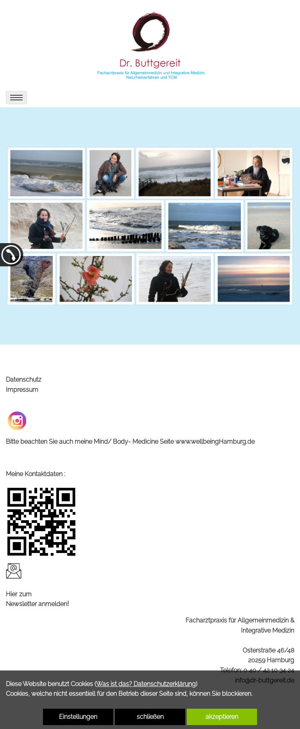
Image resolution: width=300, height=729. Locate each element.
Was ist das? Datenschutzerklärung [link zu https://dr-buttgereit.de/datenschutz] (146, 684)
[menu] (16, 97)
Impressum (22, 389)
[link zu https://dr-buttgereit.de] (150, 44)
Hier (11, 594)
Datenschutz (23, 379)
